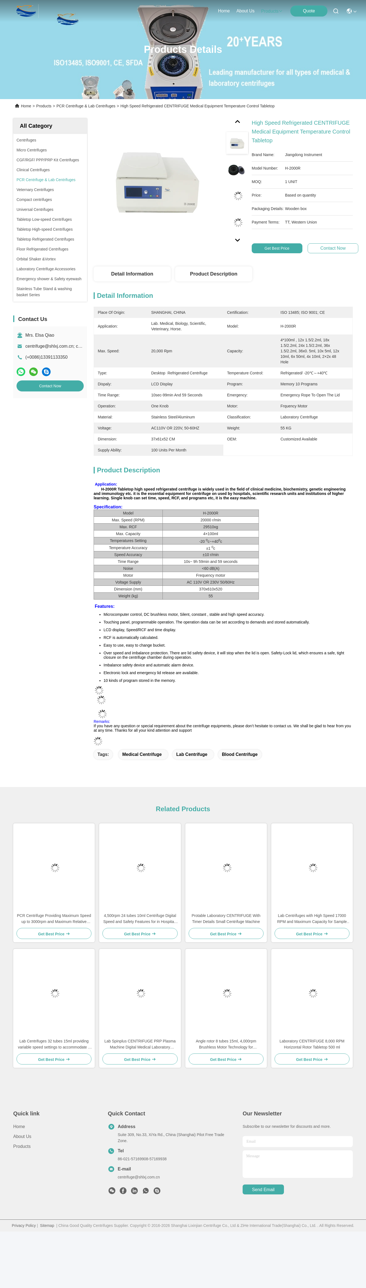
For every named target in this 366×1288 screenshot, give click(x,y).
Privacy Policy (24, 1225)
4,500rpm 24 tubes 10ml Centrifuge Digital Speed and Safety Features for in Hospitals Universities (140, 919)
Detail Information (132, 274)
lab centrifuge (191, 754)
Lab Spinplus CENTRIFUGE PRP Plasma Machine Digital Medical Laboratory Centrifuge (140, 1044)
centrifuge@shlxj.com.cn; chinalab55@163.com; (72, 346)
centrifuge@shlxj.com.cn (139, 1177)
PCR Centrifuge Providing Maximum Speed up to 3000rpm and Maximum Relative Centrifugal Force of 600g (54, 919)
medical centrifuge (142, 754)
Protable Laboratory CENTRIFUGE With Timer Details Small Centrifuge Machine (226, 918)
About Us (22, 1136)
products (272, 11)
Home (224, 11)
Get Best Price (285, 248)
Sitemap (47, 1225)
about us (245, 11)
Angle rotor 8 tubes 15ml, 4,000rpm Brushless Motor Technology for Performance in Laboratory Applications (225, 1044)
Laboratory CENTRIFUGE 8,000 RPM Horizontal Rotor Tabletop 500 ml (312, 1044)
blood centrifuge (240, 754)
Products (43, 106)
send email (263, 1189)
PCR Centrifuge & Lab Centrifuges (85, 106)
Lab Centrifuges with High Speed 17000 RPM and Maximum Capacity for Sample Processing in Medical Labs (312, 919)
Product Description (213, 274)
